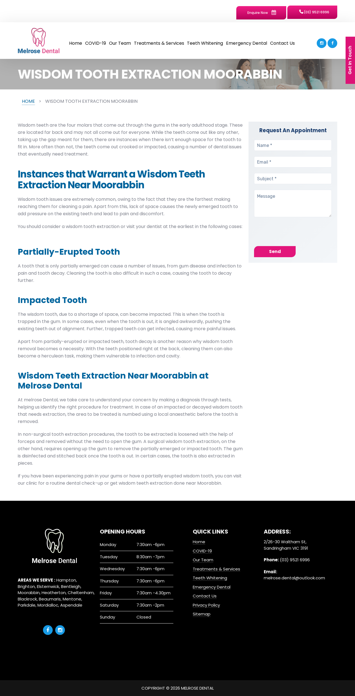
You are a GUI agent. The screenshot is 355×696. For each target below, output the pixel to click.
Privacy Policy (206, 605)
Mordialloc (47, 605)
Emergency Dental (246, 43)
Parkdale (27, 605)
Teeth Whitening (205, 43)
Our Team (120, 43)
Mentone (72, 599)
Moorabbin (29, 592)
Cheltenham (81, 592)
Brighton (26, 586)
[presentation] (296, 235)
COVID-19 (95, 43)
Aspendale (71, 605)
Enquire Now (261, 12)
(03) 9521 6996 (314, 11)
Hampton (66, 580)
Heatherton (54, 592)
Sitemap (202, 614)
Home (75, 43)
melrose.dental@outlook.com (294, 578)
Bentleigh (70, 586)
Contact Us (282, 43)
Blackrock (27, 599)
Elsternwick (48, 586)
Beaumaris (50, 599)
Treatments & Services (159, 43)
